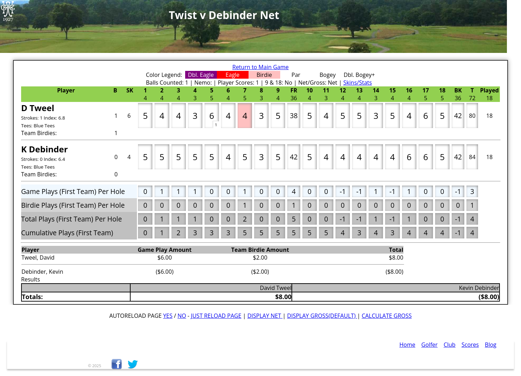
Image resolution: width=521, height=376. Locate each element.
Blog (490, 344)
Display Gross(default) (322, 316)
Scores (470, 344)
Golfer (429, 344)
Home (407, 344)
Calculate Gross (387, 316)
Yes (167, 316)
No (181, 316)
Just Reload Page (216, 316)
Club (450, 344)
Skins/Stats (357, 82)
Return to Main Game (260, 67)
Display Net (265, 316)
